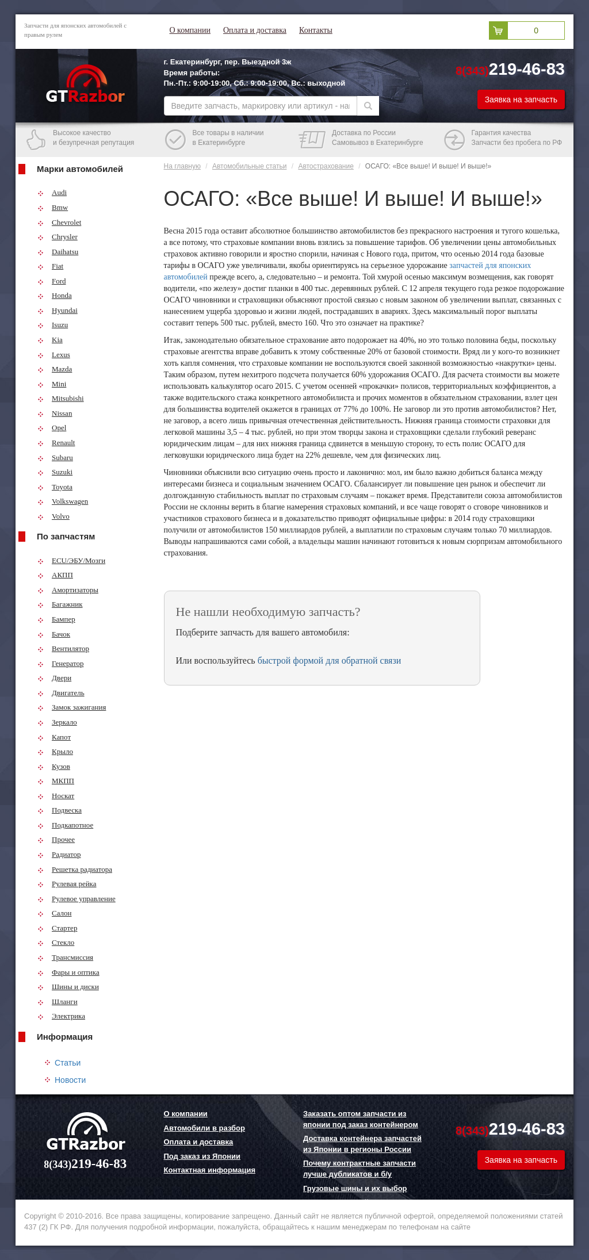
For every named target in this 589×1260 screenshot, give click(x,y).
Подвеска (59, 810)
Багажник (60, 604)
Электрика (61, 1016)
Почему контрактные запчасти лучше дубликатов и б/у (359, 1168)
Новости (70, 1080)
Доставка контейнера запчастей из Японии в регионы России (362, 1144)
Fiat (50, 266)
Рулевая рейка (67, 883)
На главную (182, 166)
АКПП (55, 574)
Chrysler (57, 236)
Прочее (56, 839)
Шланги (57, 1001)
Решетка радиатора (74, 869)
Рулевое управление (76, 898)
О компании (190, 30)
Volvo (53, 516)
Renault (56, 442)
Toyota (54, 486)
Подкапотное (65, 825)
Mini (51, 384)
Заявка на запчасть (521, 99)
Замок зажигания (71, 707)
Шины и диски (68, 986)
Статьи (68, 1062)
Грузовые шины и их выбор (355, 1188)
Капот (54, 737)
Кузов (53, 766)
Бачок (53, 634)
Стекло (55, 942)
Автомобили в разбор (204, 1128)
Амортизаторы (67, 589)
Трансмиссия (65, 957)
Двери (54, 677)
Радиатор (59, 854)
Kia (50, 339)
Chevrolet (59, 222)
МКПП (55, 780)
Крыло (55, 751)
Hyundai (57, 310)
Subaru (55, 457)
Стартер (57, 928)
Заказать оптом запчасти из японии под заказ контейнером (360, 1119)
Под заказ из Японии (202, 1156)
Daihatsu (57, 251)
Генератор (60, 663)
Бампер (56, 619)
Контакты (315, 30)
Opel (51, 427)
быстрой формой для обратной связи (329, 660)
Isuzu (52, 324)
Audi (52, 192)
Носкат (55, 795)
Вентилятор (63, 648)
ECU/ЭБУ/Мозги (71, 560)
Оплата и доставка (254, 30)
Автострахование (325, 166)
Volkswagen (62, 501)
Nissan (54, 413)
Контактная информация (209, 1170)
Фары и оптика (68, 972)
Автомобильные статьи (249, 166)
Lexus (53, 354)
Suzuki (54, 472)
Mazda (54, 369)
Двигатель (61, 692)
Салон (54, 913)
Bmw (52, 207)
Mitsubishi (60, 398)
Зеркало (57, 722)
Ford (51, 281)
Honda (54, 295)
